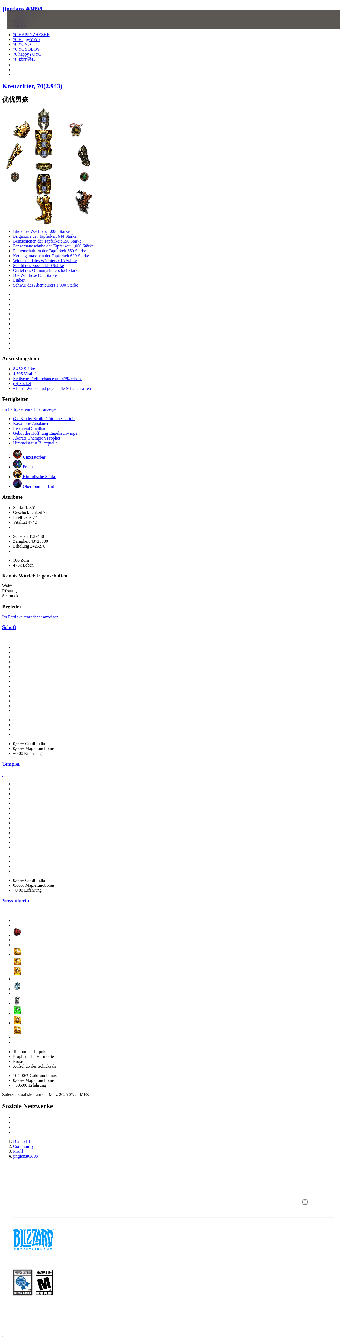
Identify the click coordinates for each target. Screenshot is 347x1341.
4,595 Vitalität (25, 373)
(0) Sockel (22, 383)
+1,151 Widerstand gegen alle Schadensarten (52, 388)
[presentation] (23, 19)
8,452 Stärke (24, 369)
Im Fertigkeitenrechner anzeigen (30, 409)
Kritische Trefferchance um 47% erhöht (47, 378)
